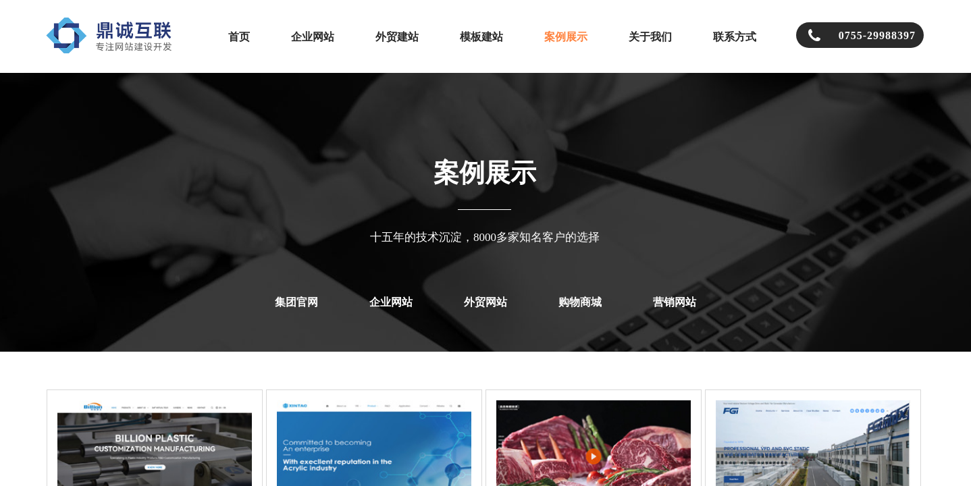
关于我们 (650, 37)
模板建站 (481, 37)
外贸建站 (397, 37)
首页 (239, 37)
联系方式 (734, 37)
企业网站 (312, 37)
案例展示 (565, 37)
